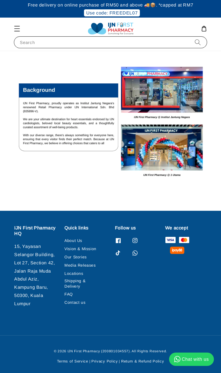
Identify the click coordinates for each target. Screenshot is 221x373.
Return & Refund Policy (142, 361)
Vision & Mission (80, 248)
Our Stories (75, 257)
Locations (73, 273)
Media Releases (80, 265)
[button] (17, 28)
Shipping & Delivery (74, 283)
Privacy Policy (104, 361)
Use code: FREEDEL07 (112, 12)
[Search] (198, 42)
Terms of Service (72, 361)
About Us (73, 240)
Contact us (74, 302)
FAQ (68, 294)
